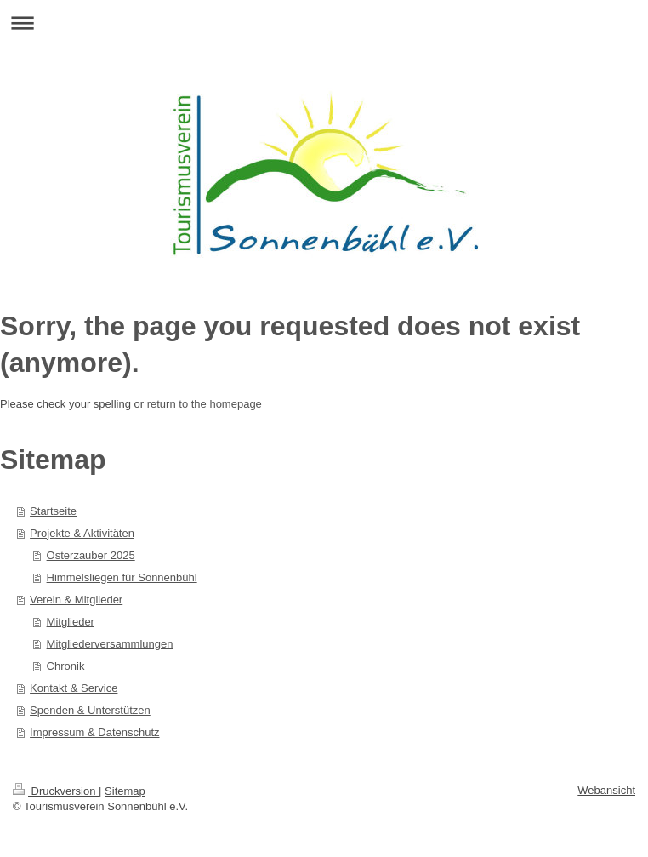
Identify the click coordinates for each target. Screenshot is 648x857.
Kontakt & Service (73, 688)
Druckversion (56, 791)
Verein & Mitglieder (76, 599)
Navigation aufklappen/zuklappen (324, 22)
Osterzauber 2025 (91, 555)
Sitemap (125, 791)
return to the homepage (204, 403)
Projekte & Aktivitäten (82, 533)
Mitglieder (70, 621)
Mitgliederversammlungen (110, 643)
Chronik (66, 666)
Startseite (53, 511)
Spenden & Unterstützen (90, 710)
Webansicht (606, 790)
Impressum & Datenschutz (94, 732)
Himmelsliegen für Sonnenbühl (122, 577)
